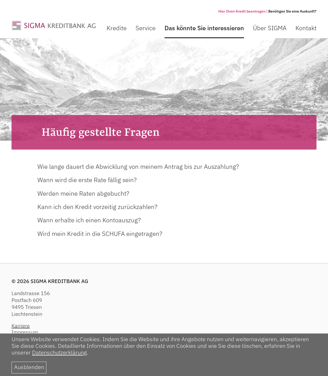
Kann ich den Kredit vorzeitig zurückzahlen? (97, 207)
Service (146, 28)
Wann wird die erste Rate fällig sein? (87, 180)
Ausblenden (29, 367)
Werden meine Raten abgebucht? (83, 193)
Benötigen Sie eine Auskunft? (292, 11)
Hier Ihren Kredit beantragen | (243, 11)
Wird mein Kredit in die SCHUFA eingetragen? (99, 233)
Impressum (25, 332)
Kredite (117, 28)
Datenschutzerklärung (59, 352)
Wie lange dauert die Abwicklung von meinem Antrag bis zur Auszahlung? (138, 166)
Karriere (21, 325)
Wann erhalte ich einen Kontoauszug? (89, 220)
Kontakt (305, 28)
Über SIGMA (269, 28)
